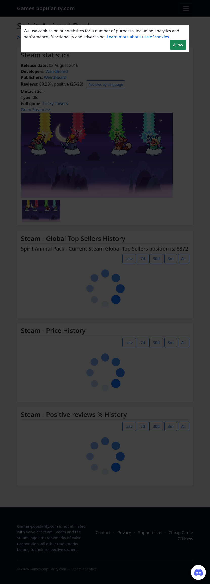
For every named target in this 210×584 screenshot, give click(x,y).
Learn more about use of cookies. (138, 37)
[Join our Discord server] (198, 572)
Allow (178, 45)
